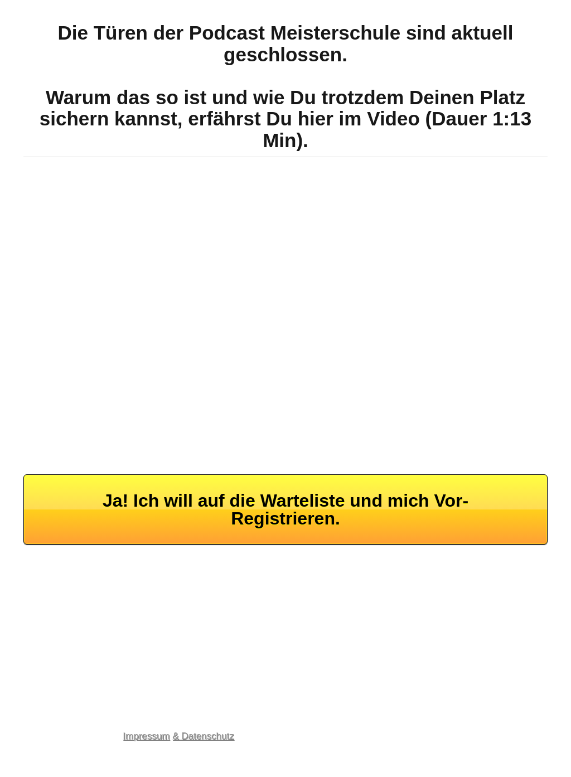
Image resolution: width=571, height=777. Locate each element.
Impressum (146, 736)
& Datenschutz (203, 736)
